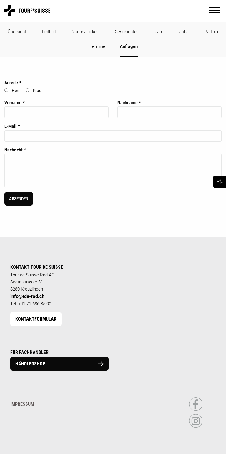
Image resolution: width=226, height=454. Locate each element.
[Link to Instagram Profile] (195, 426)
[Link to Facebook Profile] (195, 409)
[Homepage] (27, 13)
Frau (37, 90)
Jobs (184, 31)
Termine (97, 46)
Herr (16, 90)
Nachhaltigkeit (85, 31)
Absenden (18, 198)
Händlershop (59, 364)
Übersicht (17, 31)
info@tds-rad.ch (27, 296)
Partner (212, 31)
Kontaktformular (35, 319)
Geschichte (126, 31)
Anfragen (129, 46)
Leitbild (49, 31)
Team (157, 31)
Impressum (22, 404)
